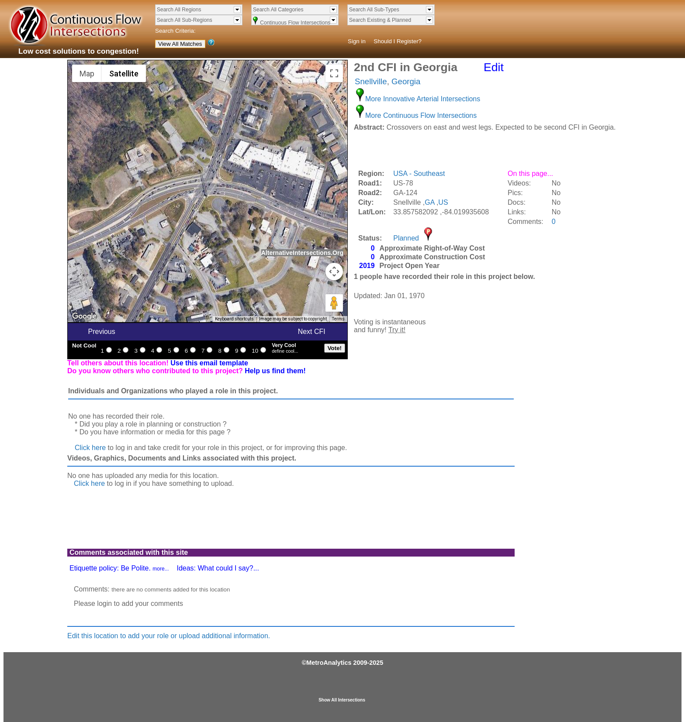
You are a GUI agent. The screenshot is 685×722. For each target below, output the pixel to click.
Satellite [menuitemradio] (123, 73)
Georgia (405, 81)
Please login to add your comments (128, 603)
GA (429, 202)
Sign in (357, 41)
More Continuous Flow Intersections (421, 115)
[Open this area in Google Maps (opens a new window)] (84, 316)
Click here (90, 447)
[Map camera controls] (334, 271)
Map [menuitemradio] (87, 73)
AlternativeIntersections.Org (302, 252)
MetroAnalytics (328, 662)
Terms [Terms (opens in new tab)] (338, 318)
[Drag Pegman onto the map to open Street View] (334, 303)
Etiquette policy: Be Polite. (119, 568)
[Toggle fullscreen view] (334, 73)
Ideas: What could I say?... (217, 568)
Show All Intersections (341, 700)
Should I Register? (398, 41)
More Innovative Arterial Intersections (422, 99)
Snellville (371, 81)
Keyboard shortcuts (234, 318)
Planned (406, 238)
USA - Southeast (419, 173)
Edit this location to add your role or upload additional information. (168, 635)
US (443, 202)
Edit (494, 67)
